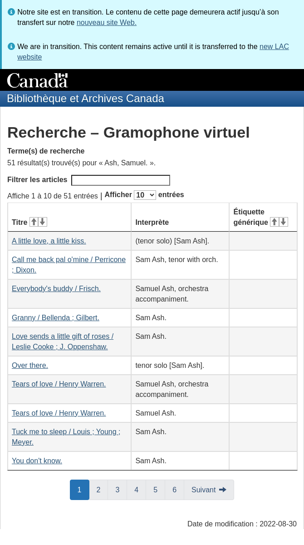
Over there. (30, 365)
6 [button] (178, 489)
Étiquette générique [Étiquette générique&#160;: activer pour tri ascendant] (260, 217)
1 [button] (83, 489)
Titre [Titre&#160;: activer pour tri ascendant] (29, 222)
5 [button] (159, 489)
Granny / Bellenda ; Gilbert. (55, 318)
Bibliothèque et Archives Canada (85, 98)
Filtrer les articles (88, 180)
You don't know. (37, 461)
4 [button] (140, 489)
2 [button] (102, 489)
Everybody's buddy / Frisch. (56, 288)
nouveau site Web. (107, 22)
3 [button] (121, 489)
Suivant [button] (203, 490)
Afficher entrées (144, 195)
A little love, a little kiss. (49, 241)
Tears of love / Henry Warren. (59, 384)
